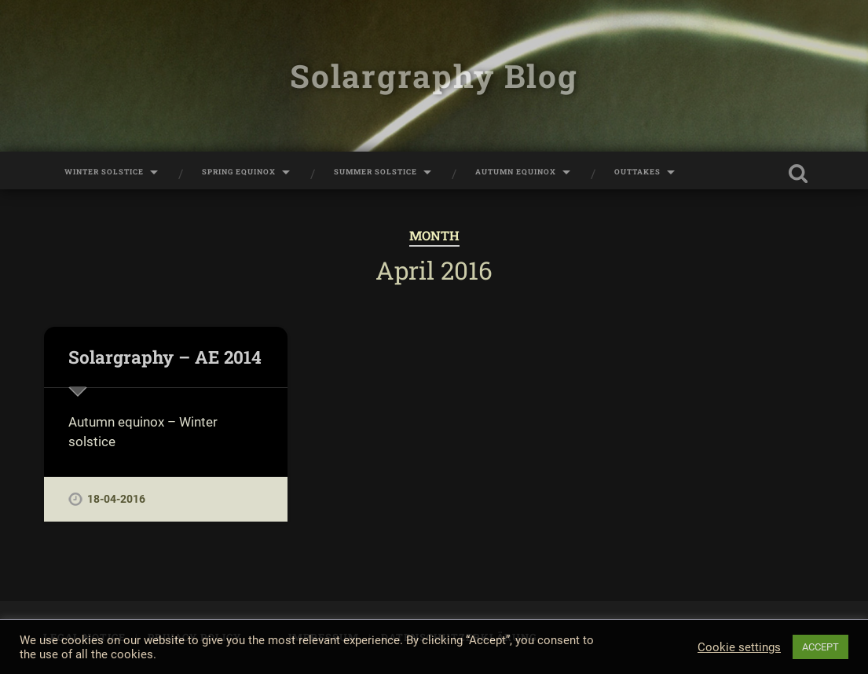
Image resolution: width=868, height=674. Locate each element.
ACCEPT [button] (820, 647)
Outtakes (637, 172)
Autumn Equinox (515, 172)
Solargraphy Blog (433, 76)
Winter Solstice (104, 172)
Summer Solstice (375, 172)
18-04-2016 (116, 499)
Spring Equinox (239, 172)
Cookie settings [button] (739, 647)
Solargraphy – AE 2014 (165, 356)
